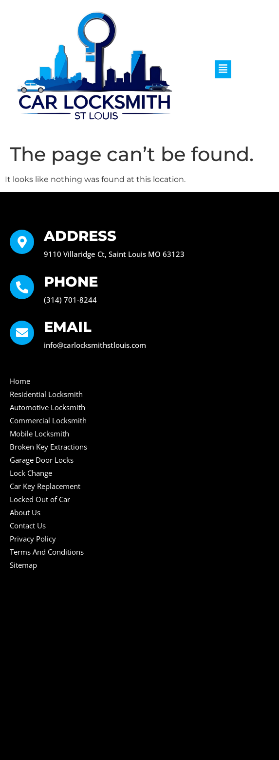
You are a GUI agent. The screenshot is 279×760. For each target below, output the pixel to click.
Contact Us (28, 525)
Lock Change (31, 473)
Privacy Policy (33, 538)
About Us (25, 512)
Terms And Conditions (47, 552)
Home (20, 381)
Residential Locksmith (46, 394)
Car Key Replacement (45, 486)
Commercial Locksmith (48, 420)
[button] (223, 69)
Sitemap (23, 565)
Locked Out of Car (40, 499)
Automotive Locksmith (47, 407)
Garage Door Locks (42, 460)
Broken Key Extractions (48, 447)
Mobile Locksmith (39, 433)
